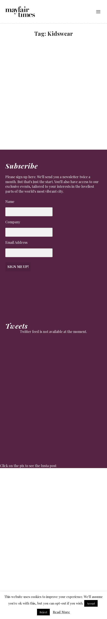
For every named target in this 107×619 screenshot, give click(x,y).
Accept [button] (91, 603)
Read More (61, 612)
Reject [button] (43, 612)
